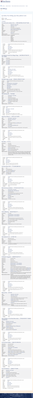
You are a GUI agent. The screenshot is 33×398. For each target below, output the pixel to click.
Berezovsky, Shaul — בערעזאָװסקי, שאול (11, 322)
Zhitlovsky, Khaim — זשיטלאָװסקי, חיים (13, 347)
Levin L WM (7, 60)
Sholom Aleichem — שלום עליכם (12, 189)
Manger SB (15, 29)
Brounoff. (13, 171)
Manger (12, 29)
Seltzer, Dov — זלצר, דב (14, 25)
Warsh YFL (21, 219)
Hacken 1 (7, 377)
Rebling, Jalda (9, 46)
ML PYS (13, 352)
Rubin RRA (22, 352)
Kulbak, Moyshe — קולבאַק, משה (12, 95)
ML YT (9, 219)
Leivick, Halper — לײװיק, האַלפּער (12, 118)
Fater (6, 170)
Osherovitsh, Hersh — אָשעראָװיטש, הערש (12, 83)
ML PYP (9, 194)
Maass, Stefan (9, 48)
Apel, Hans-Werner (10, 47)
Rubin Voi (9, 150)
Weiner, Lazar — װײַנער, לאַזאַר (12, 119)
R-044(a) (6, 18)
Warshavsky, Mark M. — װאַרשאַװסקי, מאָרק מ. (13, 214)
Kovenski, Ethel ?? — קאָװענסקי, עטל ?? (12, 84)
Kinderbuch (11, 270)
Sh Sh (16, 125)
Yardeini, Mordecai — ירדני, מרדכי (12, 70)
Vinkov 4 (11, 327)
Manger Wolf (15, 301)
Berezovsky (7, 329)
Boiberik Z (13, 170)
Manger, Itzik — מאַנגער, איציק (14, 24)
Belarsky (9, 352)
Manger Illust (19, 29)
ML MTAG (9, 100)
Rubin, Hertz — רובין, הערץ (14, 295)
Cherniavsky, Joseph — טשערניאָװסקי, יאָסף (13, 190)
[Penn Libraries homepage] (5, 1)
